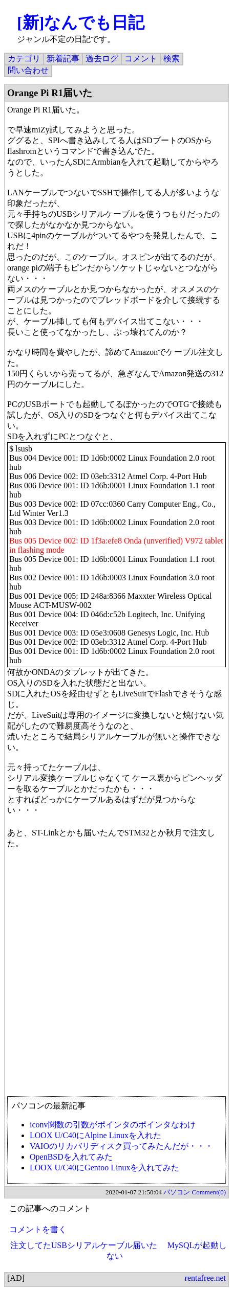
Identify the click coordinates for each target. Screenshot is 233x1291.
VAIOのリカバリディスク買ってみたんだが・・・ (121, 1146)
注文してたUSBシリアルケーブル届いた (83, 1245)
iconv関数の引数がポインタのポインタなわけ (113, 1124)
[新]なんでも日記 (80, 22)
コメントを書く (38, 1229)
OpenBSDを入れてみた (71, 1156)
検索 (171, 58)
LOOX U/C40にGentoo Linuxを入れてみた (104, 1167)
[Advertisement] (116, 977)
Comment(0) (209, 1192)
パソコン (176, 1192)
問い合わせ (28, 70)
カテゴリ (24, 58)
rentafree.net (205, 1278)
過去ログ (102, 58)
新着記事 (63, 58)
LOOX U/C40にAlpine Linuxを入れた (95, 1135)
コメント (140, 58)
